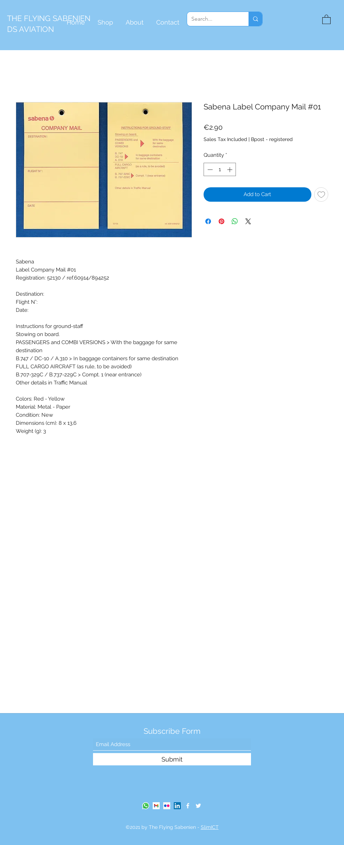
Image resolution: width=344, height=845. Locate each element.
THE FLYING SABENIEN (49, 18)
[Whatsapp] (145, 805)
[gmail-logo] (156, 805)
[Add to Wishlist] (321, 194)
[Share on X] (248, 221)
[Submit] (172, 759)
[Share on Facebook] (208, 221)
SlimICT (210, 827)
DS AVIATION (30, 29)
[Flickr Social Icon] (166, 805)
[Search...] (212, 19)
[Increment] (230, 169)
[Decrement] (209, 169)
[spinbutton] (220, 169)
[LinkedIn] (177, 805)
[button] (326, 19)
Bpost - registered (272, 139)
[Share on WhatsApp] (235, 221)
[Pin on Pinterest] (221, 221)
